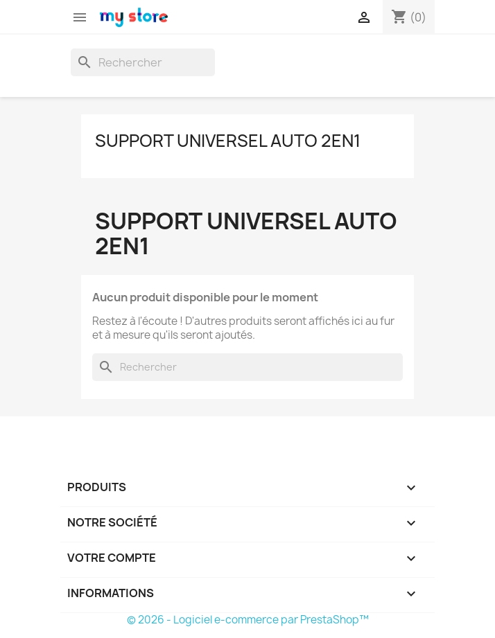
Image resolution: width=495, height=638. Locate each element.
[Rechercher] (143, 62)
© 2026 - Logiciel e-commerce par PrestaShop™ (248, 619)
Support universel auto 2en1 (228, 140)
